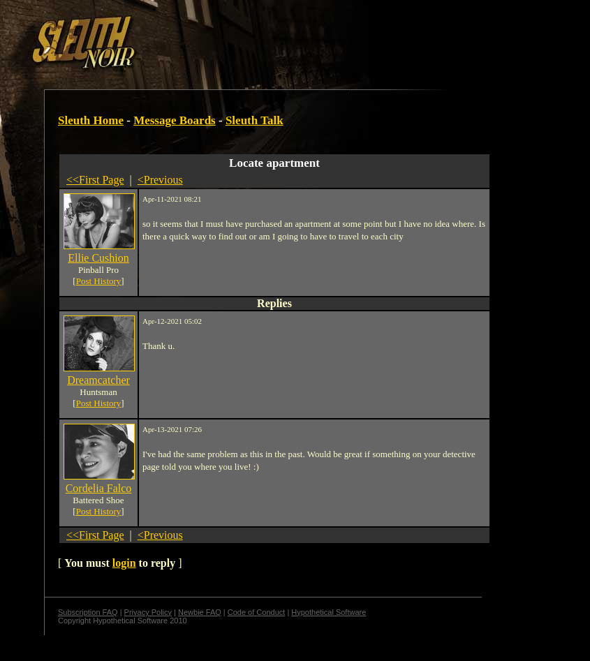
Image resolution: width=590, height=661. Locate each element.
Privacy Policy (148, 612)
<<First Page (95, 180)
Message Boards (174, 120)
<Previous (160, 180)
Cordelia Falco (99, 488)
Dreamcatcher (98, 380)
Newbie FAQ (199, 612)
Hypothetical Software (328, 612)
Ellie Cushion (98, 258)
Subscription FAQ (88, 612)
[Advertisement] (242, 37)
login (124, 563)
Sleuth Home (91, 120)
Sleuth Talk (254, 120)
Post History (98, 281)
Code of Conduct (257, 612)
